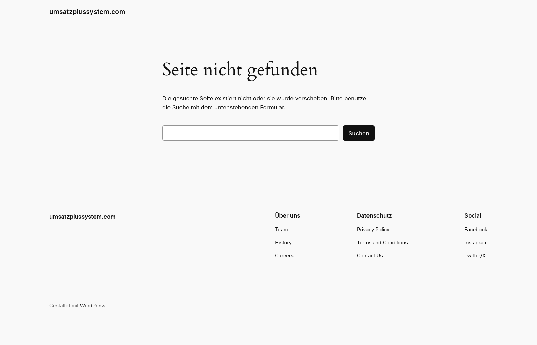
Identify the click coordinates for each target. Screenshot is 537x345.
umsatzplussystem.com (87, 12)
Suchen (358, 133)
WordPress (92, 305)
